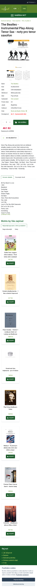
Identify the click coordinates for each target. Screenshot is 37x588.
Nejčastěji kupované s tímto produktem (14, 226)
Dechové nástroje (6, 21)
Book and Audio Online (19, 111)
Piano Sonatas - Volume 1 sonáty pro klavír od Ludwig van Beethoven (10, 332)
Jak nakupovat (7, 553)
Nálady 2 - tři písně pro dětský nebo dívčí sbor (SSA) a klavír (10, 448)
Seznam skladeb (7, 177)
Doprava (5, 555)
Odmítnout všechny (18, 584)
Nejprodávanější (7, 229)
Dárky (16, 229)
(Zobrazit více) (5, 214)
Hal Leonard (14, 99)
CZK (16, 8)
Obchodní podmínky (9, 558)
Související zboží (20, 177)
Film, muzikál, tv (26, 21)
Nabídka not (18, 15)
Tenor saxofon (16, 21)
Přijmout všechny (18, 579)
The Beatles (14, 84)
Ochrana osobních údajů (10, 560)
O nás (5, 563)
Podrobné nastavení (22, 575)
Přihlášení (31, 2)
